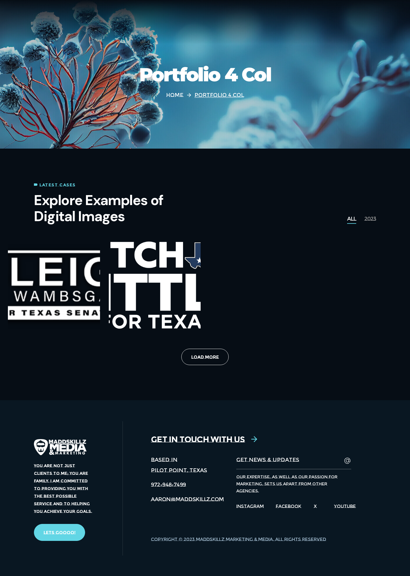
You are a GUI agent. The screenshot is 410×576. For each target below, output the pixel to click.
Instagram (250, 506)
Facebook (288, 506)
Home (174, 95)
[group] (351, 219)
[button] (59, 532)
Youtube (345, 506)
